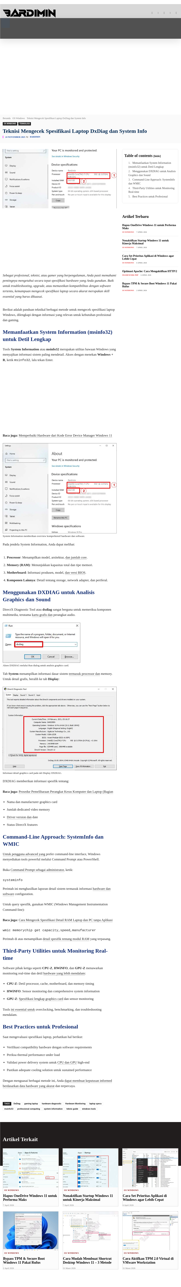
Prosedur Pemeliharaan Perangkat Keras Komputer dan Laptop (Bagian (66, 791)
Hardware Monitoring (75, 1103)
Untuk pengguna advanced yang (24, 854)
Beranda (6, 118)
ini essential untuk (23, 1009)
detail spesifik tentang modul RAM (66, 939)
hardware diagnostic (51, 1103)
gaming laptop (31, 1103)
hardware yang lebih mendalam (64, 973)
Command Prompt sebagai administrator (37, 870)
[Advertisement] (90, 73)
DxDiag (17, 1103)
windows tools (89, 1109)
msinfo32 (8, 1109)
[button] (5, 22)
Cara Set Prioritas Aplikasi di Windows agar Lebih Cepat (143, 1198)
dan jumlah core (76, 557)
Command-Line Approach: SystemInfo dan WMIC (151, 181)
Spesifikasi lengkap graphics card (41, 999)
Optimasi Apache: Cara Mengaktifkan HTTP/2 (149, 271)
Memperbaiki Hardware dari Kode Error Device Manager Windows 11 (65, 435)
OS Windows (18, 118)
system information (53, 1109)
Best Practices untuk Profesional (150, 196)
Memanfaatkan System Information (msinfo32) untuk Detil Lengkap (149, 164)
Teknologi (24, 123)
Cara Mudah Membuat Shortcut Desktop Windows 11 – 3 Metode (86, 1260)
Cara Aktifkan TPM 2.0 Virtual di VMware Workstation (147, 1260)
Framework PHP (130, 275)
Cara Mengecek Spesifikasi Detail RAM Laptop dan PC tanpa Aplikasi (66, 920)
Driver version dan (19, 817)
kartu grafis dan (42, 615)
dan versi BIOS (75, 572)
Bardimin (35, 137)
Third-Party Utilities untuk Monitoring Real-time (151, 190)
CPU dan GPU (67, 1062)
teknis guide (72, 1109)
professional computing (28, 1109)
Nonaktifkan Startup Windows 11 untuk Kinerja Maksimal (86, 1198)
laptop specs (95, 1103)
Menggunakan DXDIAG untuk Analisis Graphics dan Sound (152, 173)
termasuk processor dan (84, 674)
